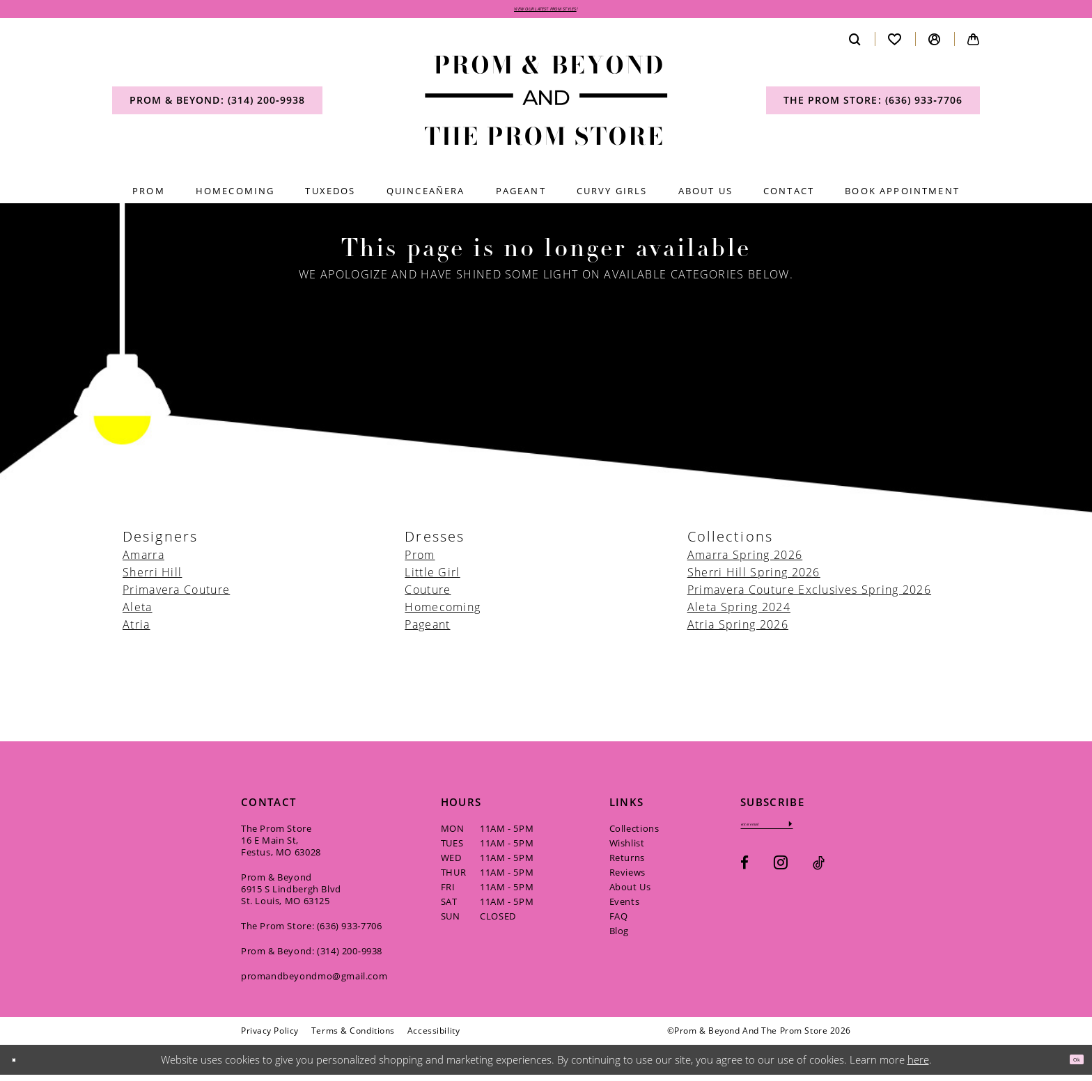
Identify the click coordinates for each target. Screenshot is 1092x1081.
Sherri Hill (152, 577)
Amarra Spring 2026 (745, 560)
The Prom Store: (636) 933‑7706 (311, 931)
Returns (627, 863)
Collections (634, 834)
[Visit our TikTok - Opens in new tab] (819, 877)
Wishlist (627, 848)
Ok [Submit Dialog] (1069, 1065)
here (918, 1065)
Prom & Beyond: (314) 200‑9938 (311, 956)
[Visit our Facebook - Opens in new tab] (744, 877)
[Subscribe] (845, 834)
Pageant (427, 629)
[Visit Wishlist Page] (895, 45)
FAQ (618, 921)
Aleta (138, 612)
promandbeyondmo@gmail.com (314, 981)
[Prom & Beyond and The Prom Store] (546, 107)
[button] (934, 45)
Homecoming (443, 612)
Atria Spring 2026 (737, 629)
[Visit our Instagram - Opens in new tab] (781, 877)
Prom (420, 560)
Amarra (143, 560)
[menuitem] (217, 106)
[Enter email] (795, 834)
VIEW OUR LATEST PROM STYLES (545, 11)
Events (624, 907)
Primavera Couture (176, 594)
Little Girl (432, 577)
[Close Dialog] (20, 1066)
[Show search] (855, 45)
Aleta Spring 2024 (738, 612)
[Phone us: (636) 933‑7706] (873, 106)
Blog (619, 936)
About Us (630, 892)
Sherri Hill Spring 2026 (753, 577)
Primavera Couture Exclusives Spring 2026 (809, 594)
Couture (428, 594)
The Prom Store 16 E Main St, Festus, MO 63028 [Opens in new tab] (281, 846)
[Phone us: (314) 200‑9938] (217, 106)
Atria (136, 629)
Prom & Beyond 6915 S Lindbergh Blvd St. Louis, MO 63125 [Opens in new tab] (291, 894)
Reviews (627, 877)
